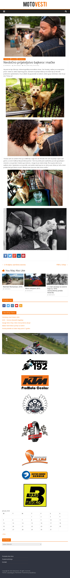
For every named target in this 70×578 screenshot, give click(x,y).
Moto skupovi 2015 (32, 288)
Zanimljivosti (21, 59)
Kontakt (4, 562)
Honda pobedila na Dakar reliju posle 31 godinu (16, 328)
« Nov (4, 534)
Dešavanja (7, 59)
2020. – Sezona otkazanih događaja (12, 320)
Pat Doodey (36, 65)
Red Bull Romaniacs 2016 (12, 287)
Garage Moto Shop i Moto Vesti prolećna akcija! (16, 323)
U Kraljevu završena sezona (14, 265)
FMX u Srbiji (62, 265)
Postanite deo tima (7, 556)
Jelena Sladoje (17, 65)
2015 (24, 65)
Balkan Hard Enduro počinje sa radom (13, 326)
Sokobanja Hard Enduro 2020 (10, 317)
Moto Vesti (29, 65)
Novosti (14, 59)
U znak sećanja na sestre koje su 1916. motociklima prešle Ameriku (57, 290)
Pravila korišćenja (7, 559)
